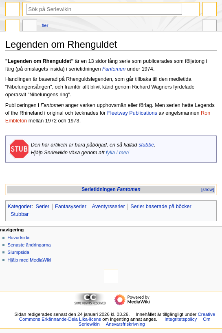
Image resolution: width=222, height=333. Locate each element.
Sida (13, 26)
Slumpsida (18, 252)
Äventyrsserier (108, 206)
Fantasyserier (70, 206)
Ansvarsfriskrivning (125, 324)
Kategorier (20, 206)
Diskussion (30, 26)
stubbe (146, 145)
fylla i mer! (118, 152)
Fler (45, 25)
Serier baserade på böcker (160, 206)
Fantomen (113, 69)
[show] (207, 189)
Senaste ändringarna (29, 244)
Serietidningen (111, 189)
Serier (42, 206)
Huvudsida (18, 237)
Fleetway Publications (132, 113)
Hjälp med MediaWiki (29, 260)
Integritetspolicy (181, 319)
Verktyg (209, 26)
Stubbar (20, 214)
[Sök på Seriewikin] (104, 9)
